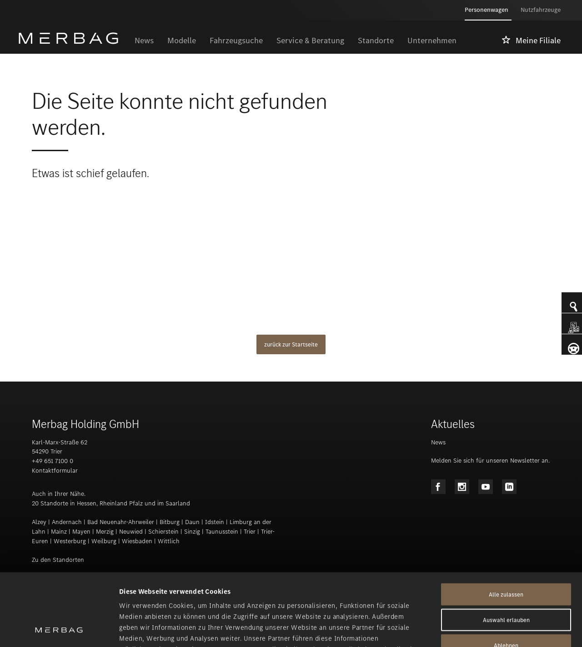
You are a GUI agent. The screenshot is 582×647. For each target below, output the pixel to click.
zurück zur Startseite (291, 344)
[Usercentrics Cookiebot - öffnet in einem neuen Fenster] (59, 629)
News (438, 442)
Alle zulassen (506, 526)
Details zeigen (480, 629)
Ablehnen (506, 577)
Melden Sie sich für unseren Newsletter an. (490, 460)
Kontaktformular (55, 470)
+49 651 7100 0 (52, 461)
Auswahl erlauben (506, 552)
